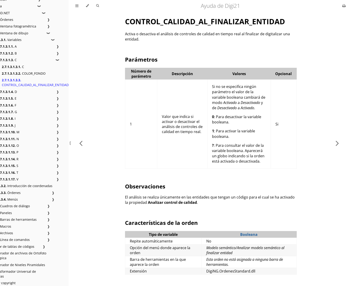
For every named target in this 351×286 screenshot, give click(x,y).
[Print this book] (344, 5)
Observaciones (145, 186)
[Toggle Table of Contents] (77, 5)
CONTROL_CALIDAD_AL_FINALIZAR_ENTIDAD (35, 82)
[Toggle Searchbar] (98, 5)
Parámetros (141, 59)
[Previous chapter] (81, 143)
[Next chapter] (337, 143)
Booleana (249, 234)
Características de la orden (161, 222)
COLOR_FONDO (24, 73)
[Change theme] (87, 5)
